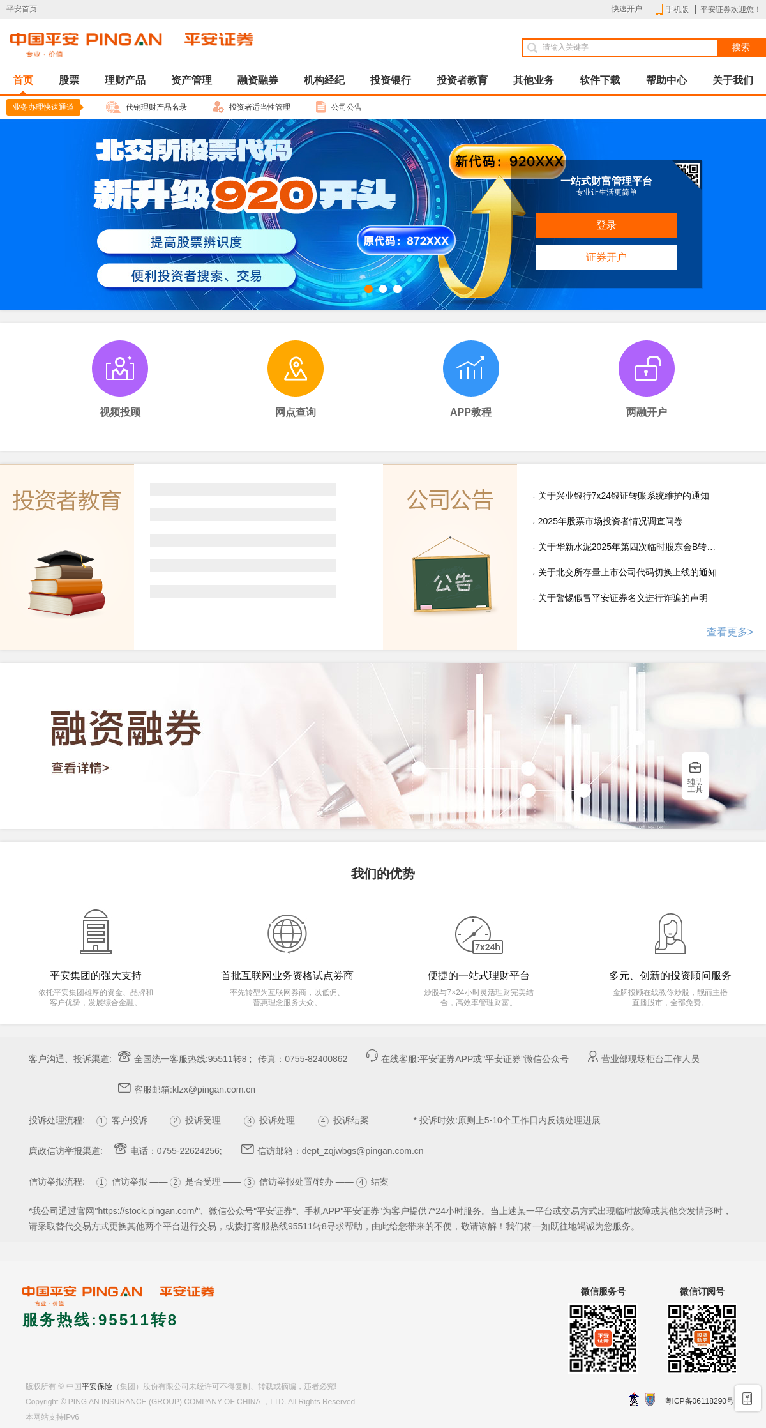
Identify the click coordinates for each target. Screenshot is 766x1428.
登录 (606, 225)
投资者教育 (462, 80)
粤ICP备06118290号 (699, 1401)
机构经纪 (324, 80)
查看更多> (730, 632)
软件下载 (600, 80)
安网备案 (650, 1399)
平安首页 (21, 8)
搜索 (741, 47)
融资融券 (257, 80)
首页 (23, 84)
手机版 (672, 9)
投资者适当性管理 (251, 107)
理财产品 (125, 80)
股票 (69, 80)
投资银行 (390, 80)
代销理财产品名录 (146, 107)
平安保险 (97, 1386)
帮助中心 (666, 80)
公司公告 (339, 107)
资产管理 (191, 80)
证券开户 (606, 257)
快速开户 (627, 8)
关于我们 (732, 80)
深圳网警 (634, 1398)
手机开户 (748, 1397)
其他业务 (533, 80)
